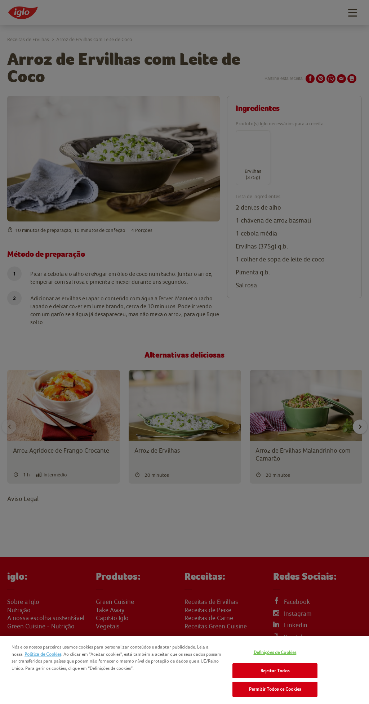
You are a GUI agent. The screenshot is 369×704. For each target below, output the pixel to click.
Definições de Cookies (275, 652)
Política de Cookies (43, 654)
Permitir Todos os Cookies (275, 689)
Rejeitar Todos (275, 670)
